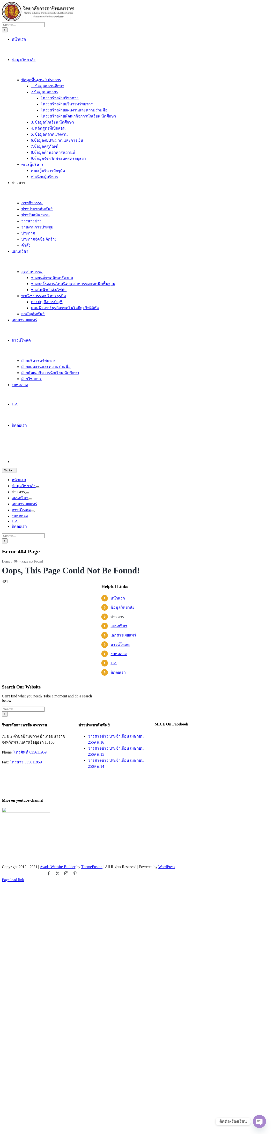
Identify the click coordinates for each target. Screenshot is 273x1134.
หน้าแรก (118, 988)
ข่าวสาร (117, 1007)
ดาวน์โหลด (120, 1035)
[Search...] (23, 490)
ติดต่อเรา (118, 1063)
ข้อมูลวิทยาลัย (122, 997)
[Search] (4, 495)
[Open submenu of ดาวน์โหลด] (33, 977)
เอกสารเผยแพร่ (123, 1025)
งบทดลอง (119, 1044)
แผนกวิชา (119, 1016)
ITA (114, 1053)
